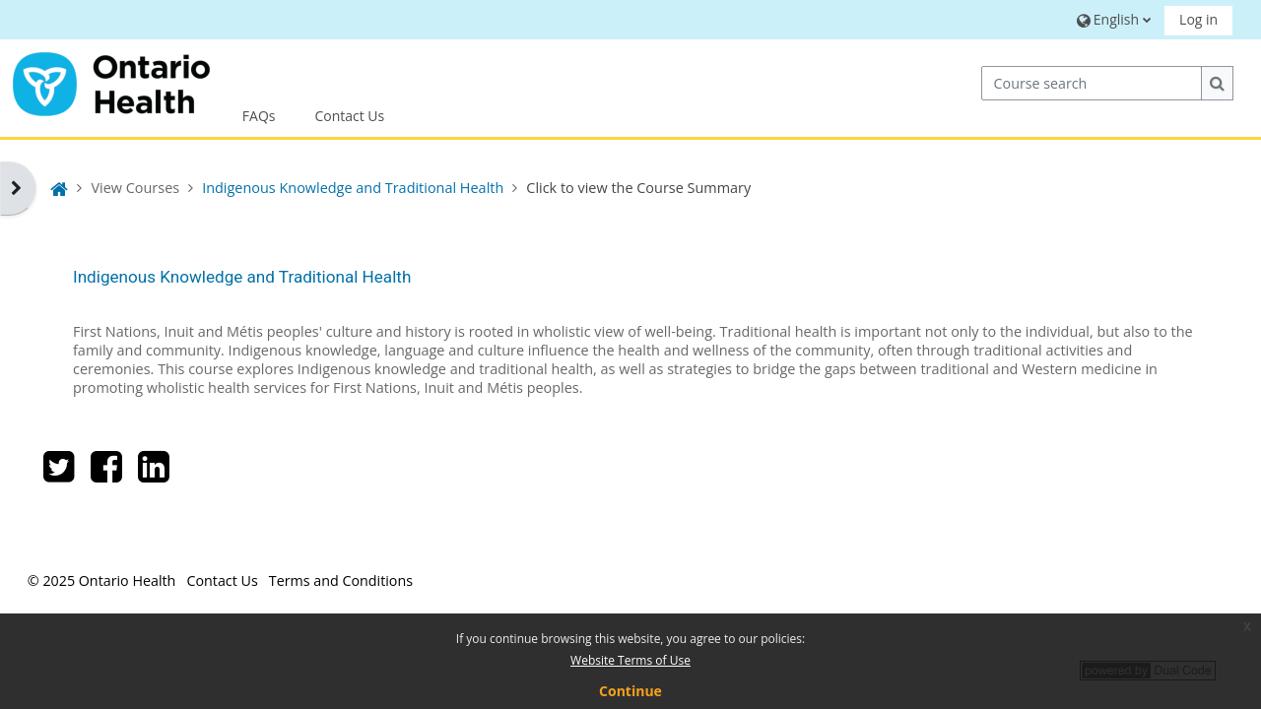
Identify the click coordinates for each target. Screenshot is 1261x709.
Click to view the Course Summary (638, 187)
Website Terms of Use (630, 660)
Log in (1198, 19)
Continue (630, 690)
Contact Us (349, 115)
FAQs (259, 115)
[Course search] (1091, 83)
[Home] (111, 81)
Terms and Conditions (341, 580)
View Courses (135, 187)
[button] (1112, 19)
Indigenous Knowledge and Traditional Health (242, 277)
